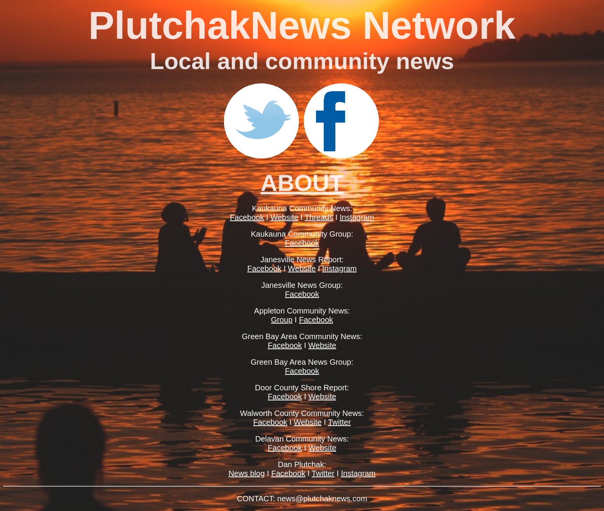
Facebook (247, 217)
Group (282, 319)
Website (285, 217)
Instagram (357, 217)
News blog (247, 473)
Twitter (339, 422)
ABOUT (301, 183)
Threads (319, 217)
